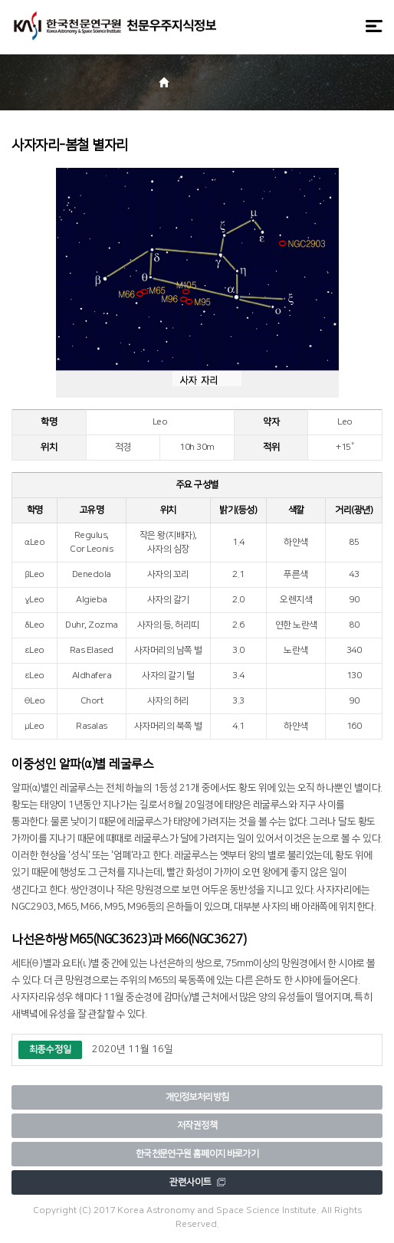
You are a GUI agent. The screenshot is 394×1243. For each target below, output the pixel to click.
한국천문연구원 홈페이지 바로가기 (197, 1154)
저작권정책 (197, 1125)
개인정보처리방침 (197, 1097)
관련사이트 (197, 1182)
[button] (224, 84)
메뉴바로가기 (0, 0)
